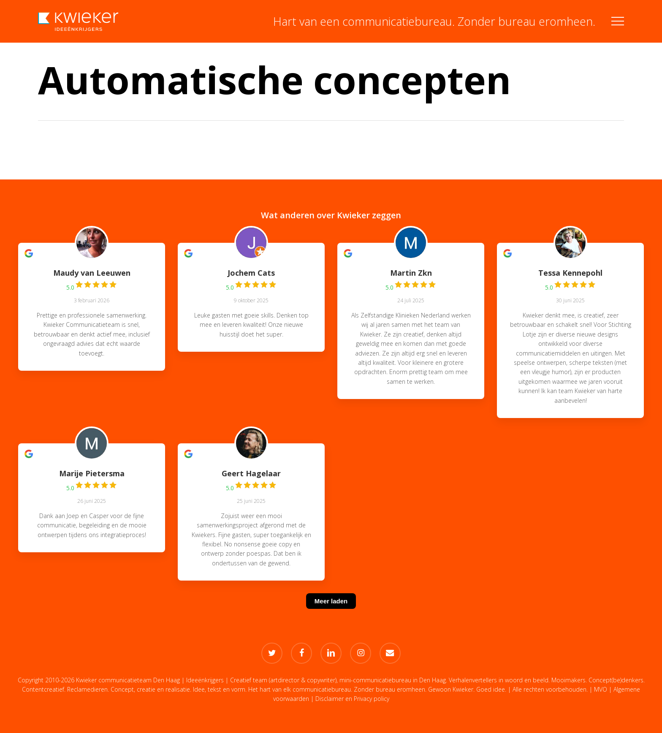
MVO (600, 689)
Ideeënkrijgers (205, 680)
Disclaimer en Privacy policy (352, 699)
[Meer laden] (331, 611)
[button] (617, 21)
